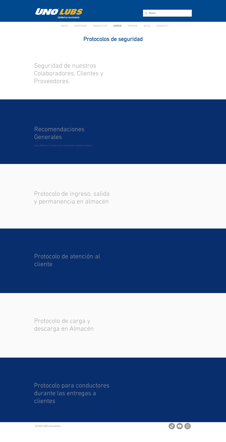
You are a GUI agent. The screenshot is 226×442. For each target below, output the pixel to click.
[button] (133, 26)
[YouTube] (180, 426)
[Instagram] (187, 426)
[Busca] (167, 13)
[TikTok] (172, 426)
